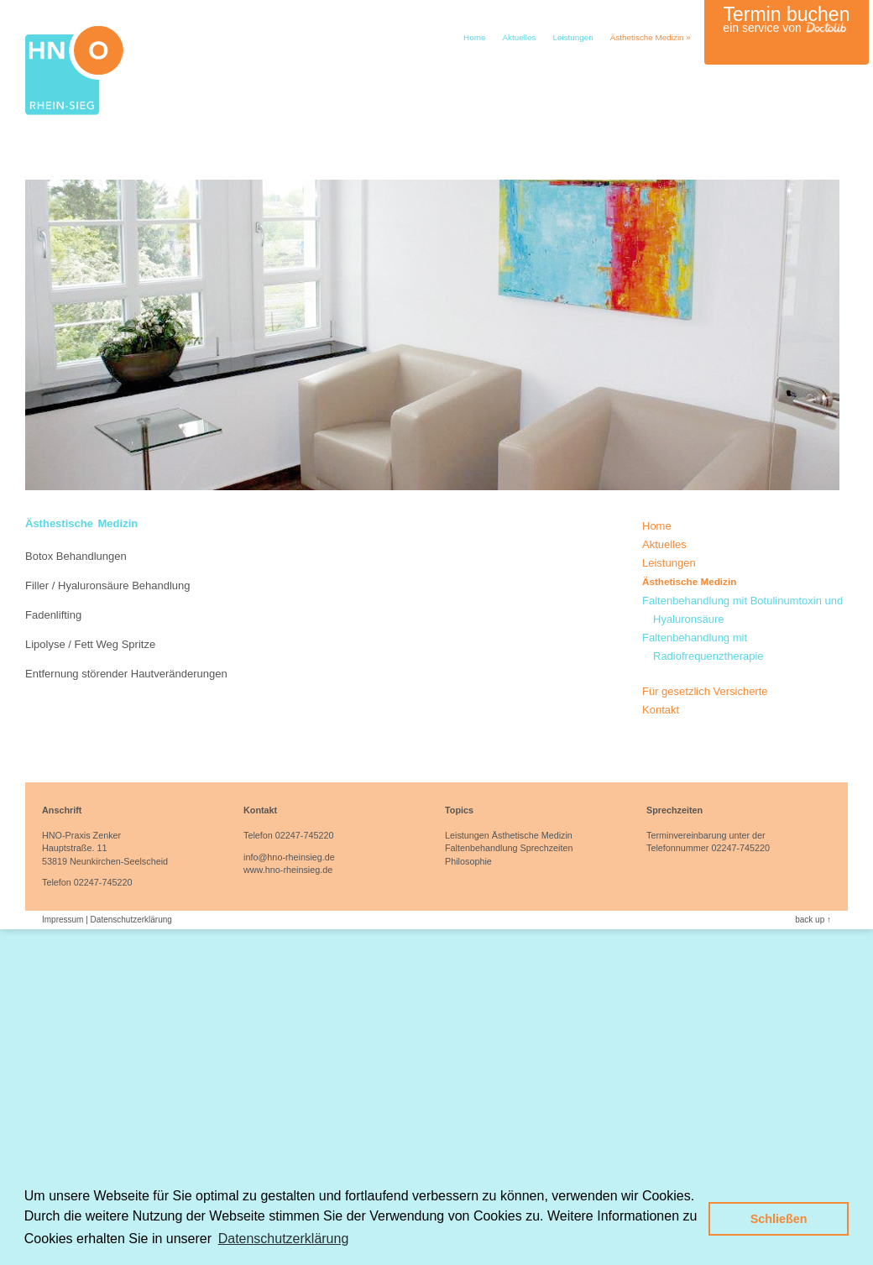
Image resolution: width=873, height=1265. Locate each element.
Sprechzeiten (546, 848)
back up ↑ (813, 919)
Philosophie (468, 861)
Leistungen (572, 37)
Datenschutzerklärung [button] (283, 1238)
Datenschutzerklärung (131, 919)
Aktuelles (519, 37)
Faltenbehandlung (481, 848)
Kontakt (660, 709)
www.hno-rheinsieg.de (287, 870)
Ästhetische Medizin (650, 37)
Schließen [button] (779, 1219)
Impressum (62, 919)
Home (474, 37)
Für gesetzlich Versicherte (705, 691)
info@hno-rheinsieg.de (289, 857)
